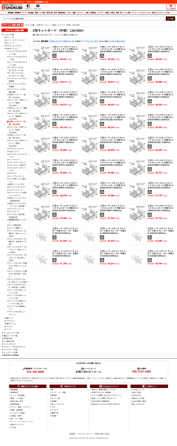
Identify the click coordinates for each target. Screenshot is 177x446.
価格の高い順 (69, 41)
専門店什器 (8, 338)
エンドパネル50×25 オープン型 (18, 52)
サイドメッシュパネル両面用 (17, 79)
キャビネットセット (16, 148)
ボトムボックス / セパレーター (18, 155)
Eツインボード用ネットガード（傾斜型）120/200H (18, 116)
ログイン (4, 1)
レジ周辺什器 (9, 341)
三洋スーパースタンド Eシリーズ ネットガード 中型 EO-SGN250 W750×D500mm (112, 140)
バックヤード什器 (10, 352)
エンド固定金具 (15, 225)
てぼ (53, 407)
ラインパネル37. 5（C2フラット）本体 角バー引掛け (18, 257)
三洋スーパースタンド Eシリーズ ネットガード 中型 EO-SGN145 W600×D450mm (160, 49)
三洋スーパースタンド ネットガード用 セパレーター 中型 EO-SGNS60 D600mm (161, 253)
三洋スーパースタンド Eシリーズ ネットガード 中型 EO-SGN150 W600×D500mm (65, 94)
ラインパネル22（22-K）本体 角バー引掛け (17, 286)
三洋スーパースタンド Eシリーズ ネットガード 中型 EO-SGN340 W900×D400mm (65, 117)
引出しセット (14, 151)
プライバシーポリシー (85, 435)
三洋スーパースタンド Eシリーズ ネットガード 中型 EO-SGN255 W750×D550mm (65, 162)
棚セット (9, 318)
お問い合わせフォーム (88, 371)
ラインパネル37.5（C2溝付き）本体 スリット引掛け (17, 233)
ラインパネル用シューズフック (17, 313)
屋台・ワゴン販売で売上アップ (104, 398)
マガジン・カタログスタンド (15, 346)
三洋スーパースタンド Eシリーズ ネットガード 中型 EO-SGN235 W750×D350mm (65, 72)
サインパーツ (14, 211)
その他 (167, 13)
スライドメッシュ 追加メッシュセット (17, 194)
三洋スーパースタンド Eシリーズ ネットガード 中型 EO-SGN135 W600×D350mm (65, 49)
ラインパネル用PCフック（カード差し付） (18, 302)
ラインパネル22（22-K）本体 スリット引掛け (18, 280)
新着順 (45, 41)
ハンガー (9, 326)
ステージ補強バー (16, 228)
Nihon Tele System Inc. (89, 439)
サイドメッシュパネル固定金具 (17, 90)
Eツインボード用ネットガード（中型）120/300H (18, 130)
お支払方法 (136, 395)
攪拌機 (54, 395)
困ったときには (138, 404)
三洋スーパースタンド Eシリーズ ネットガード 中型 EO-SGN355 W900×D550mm (65, 185)
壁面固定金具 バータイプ (17, 221)
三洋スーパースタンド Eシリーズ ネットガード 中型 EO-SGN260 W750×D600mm (112, 185)
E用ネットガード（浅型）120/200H (17, 96)
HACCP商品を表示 (118, 41)
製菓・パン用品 (40, 13)
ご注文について (138, 389)
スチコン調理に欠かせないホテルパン (106, 395)
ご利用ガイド (149, 386)
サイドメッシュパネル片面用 (17, 85)
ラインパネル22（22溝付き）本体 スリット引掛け (18, 266)
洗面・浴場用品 (91, 13)
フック (8, 329)
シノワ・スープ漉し (59, 392)
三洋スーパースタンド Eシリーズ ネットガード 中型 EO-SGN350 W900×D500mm (160, 162)
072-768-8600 (35, 371)
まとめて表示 (93, 41)
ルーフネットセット (16, 176)
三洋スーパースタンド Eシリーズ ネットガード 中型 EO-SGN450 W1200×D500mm (160, 185)
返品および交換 (138, 398)
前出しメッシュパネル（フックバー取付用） (17, 204)
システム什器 (29, 25)
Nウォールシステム (13, 45)
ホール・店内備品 (28, 13)
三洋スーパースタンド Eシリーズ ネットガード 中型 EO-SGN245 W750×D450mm (112, 94)
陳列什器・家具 (52, 13)
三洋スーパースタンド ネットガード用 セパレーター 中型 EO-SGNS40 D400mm (113, 231)
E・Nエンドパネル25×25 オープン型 (16, 68)
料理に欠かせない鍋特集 (101, 392)
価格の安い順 (56, 41)
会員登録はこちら (41, 1)
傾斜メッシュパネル (16, 184)
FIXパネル (13, 173)
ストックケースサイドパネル (17, 169)
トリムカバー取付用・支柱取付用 (17, 215)
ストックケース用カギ (17, 165)
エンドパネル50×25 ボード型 (18, 58)
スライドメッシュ (16, 189)
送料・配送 (136, 392)
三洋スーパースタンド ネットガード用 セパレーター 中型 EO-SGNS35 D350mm (65, 231)
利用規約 (72, 435)
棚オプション (11, 323)
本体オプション (43, 25)
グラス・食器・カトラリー (75, 13)
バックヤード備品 (103, 13)
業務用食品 (62, 13)
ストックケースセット (17, 162)
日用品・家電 (114, 13)
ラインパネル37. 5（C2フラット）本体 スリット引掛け (18, 249)
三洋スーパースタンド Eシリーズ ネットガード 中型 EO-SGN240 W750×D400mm (160, 72)
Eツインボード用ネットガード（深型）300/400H (18, 143)
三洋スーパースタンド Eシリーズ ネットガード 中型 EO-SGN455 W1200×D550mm (65, 208)
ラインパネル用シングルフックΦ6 (17, 296)
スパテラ (54, 410)
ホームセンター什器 (11, 332)
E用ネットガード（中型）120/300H (66, 25)
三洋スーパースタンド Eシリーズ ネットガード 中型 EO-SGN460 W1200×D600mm (160, 208)
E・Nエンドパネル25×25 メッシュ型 (16, 74)
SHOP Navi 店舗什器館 (11, 25)
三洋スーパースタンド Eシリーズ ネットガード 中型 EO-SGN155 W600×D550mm (160, 94)
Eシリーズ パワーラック (15, 40)
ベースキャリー (15, 159)
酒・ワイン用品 (125, 13)
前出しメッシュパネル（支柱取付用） (17, 199)
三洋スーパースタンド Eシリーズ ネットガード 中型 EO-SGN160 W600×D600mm (65, 140)
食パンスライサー (58, 404)
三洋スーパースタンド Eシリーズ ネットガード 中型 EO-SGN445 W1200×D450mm (112, 162)
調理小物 (54, 413)
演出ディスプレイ (158, 13)
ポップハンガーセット (17, 187)
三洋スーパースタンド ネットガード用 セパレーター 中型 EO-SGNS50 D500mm (65, 253)
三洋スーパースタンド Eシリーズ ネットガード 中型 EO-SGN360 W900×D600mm (112, 208)
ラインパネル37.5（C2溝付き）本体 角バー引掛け (17, 241)
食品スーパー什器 (10, 335)
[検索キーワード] (84, 18)
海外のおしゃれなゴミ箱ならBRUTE (106, 404)
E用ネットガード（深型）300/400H (17, 136)
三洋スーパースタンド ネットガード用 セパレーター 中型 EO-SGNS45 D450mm (161, 231)
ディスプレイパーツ (16, 208)
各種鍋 (54, 401)
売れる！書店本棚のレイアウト (104, 389)
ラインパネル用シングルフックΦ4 (17, 291)
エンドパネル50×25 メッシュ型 (18, 63)
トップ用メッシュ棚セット (17, 180)
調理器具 (18, 13)
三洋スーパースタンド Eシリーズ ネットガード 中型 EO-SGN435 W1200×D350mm (112, 117)
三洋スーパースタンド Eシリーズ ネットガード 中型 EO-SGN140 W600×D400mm (112, 49)
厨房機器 (11, 13)
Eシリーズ (10, 37)
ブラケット (10, 320)
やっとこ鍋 (55, 398)
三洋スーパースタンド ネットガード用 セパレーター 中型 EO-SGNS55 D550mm (113, 253)
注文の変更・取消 (139, 401)
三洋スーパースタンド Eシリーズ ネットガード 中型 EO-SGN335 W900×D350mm (112, 72)
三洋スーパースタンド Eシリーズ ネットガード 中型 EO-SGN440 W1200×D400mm (160, 140)
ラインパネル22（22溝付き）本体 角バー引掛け (18, 274)
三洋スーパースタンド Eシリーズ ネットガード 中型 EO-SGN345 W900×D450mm (160, 117)
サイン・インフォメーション (141, 13)
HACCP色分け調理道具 (101, 401)
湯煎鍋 (54, 416)
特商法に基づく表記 (102, 435)
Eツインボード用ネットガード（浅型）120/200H (18, 103)
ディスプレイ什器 (10, 349)
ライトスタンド (10, 344)
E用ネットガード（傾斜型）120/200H (18, 109)
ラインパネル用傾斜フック (17, 307)
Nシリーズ (10, 43)
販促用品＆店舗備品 (11, 355)
